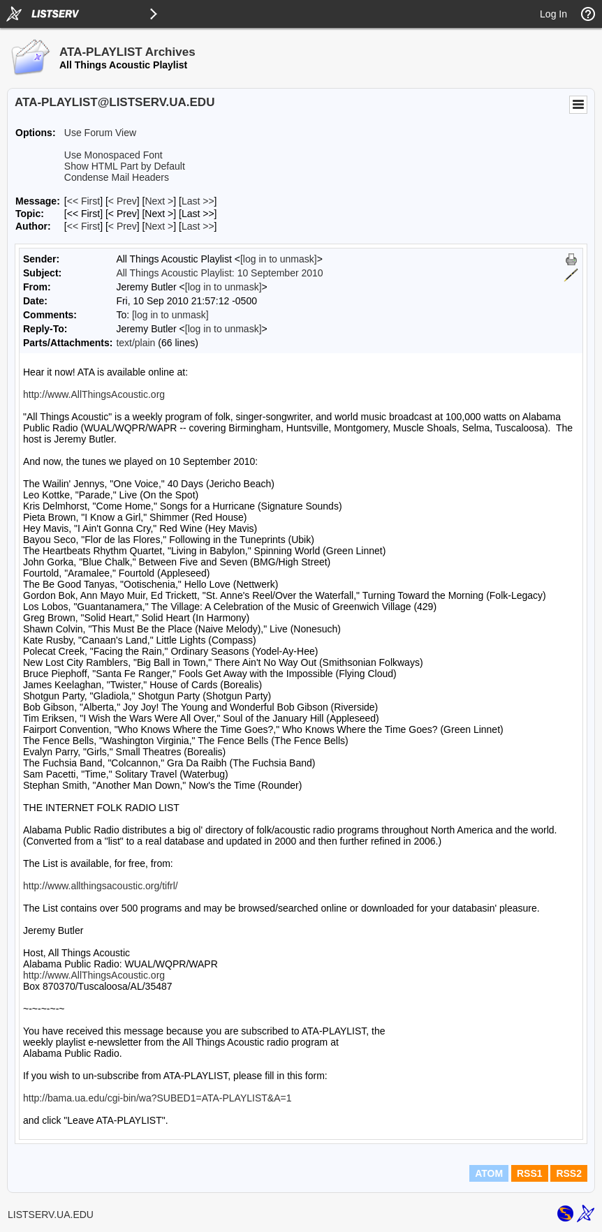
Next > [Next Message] (159, 201)
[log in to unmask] (278, 259)
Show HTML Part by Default (124, 166)
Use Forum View (100, 132)
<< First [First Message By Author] (83, 226)
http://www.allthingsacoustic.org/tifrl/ (100, 885)
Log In (553, 14)
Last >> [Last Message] (198, 201)
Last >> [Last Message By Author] (198, 226)
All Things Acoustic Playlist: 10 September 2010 (219, 273)
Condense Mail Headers (116, 177)
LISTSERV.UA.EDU (51, 1214)
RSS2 (569, 1173)
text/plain (135, 342)
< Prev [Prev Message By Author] (122, 226)
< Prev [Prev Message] (122, 201)
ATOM (489, 1173)
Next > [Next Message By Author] (159, 226)
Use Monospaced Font (113, 155)
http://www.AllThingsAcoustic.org (94, 394)
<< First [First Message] (83, 201)
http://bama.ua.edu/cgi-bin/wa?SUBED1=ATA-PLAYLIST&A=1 (157, 1098)
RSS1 (530, 1173)
